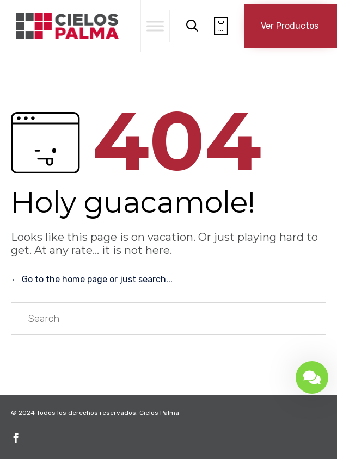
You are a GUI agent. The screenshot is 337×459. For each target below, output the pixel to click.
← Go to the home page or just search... (92, 279)
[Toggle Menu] (155, 26)
